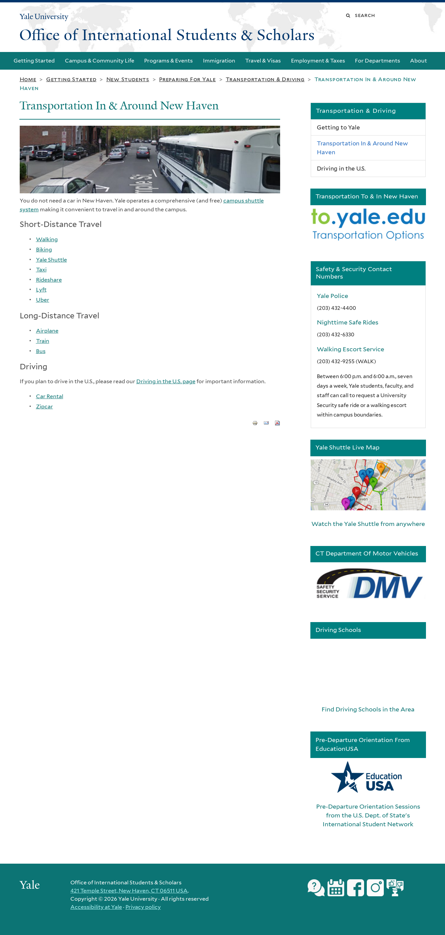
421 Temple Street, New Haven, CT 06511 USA (129, 890)
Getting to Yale (338, 127)
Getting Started (34, 60)
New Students (127, 79)
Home (28, 79)
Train (42, 341)
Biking (44, 249)
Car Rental (49, 396)
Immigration (219, 60)
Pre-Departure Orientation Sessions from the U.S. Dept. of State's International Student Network (368, 815)
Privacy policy (143, 907)
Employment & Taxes (318, 60)
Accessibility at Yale (96, 907)
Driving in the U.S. (341, 168)
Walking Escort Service (350, 349)
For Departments (377, 60)
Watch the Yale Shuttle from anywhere (368, 523)
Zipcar (44, 406)
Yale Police (332, 295)
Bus (41, 351)
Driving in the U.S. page (165, 381)
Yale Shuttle (51, 260)
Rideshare (49, 280)
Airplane (47, 331)
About (418, 60)
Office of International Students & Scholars (167, 35)
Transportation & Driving (265, 79)
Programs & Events (168, 60)
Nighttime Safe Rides (347, 322)
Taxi (41, 269)
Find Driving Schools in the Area (368, 709)
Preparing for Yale (187, 79)
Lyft (41, 289)
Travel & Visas (263, 60)
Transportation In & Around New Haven (362, 148)
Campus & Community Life (99, 60)
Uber (42, 300)
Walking (47, 239)
